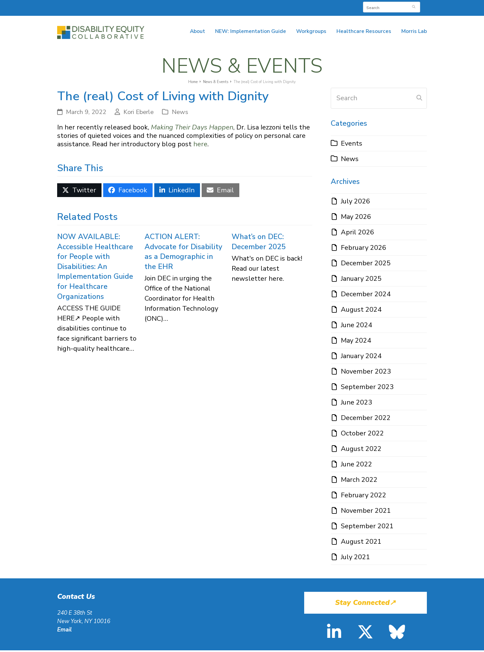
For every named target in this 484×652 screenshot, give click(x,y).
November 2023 (366, 373)
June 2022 (356, 465)
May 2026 (356, 218)
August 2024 (361, 311)
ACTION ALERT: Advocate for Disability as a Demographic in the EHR (183, 253)
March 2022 (359, 481)
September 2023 (367, 388)
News (180, 113)
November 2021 (366, 512)
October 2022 (362, 434)
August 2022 (361, 450)
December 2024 (366, 295)
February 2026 (363, 249)
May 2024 (356, 342)
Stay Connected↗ (365, 604)
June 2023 (356, 404)
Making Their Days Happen (192, 128)
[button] (79, 191)
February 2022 (363, 496)
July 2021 (355, 558)
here (200, 145)
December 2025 (366, 264)
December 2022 (366, 419)
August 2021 (361, 543)
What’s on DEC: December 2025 (259, 243)
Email (64, 631)
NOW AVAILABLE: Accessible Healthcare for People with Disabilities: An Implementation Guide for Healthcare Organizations (95, 268)
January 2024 (361, 357)
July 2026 (355, 202)
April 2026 (357, 233)
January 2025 (361, 280)
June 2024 (356, 326)
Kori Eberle (138, 113)
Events (351, 144)
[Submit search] (413, 7)
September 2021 (367, 527)
